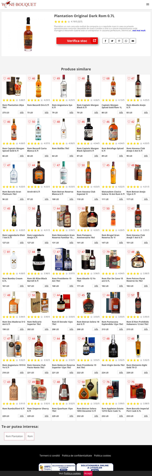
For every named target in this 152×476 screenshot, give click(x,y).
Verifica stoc (82, 40)
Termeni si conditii (50, 455)
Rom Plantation (14, 436)
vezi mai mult (138, 30)
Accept (88, 473)
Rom (30, 436)
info (21, 112)
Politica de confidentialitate (77, 455)
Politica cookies (102, 455)
